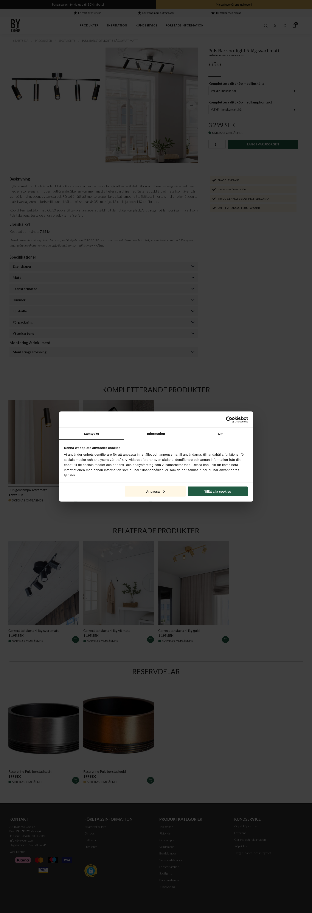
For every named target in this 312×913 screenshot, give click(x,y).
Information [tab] (156, 433)
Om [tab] (220, 433)
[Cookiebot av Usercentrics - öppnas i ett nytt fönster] (229, 419)
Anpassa (155, 491)
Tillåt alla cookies (217, 491)
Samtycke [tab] (91, 433)
